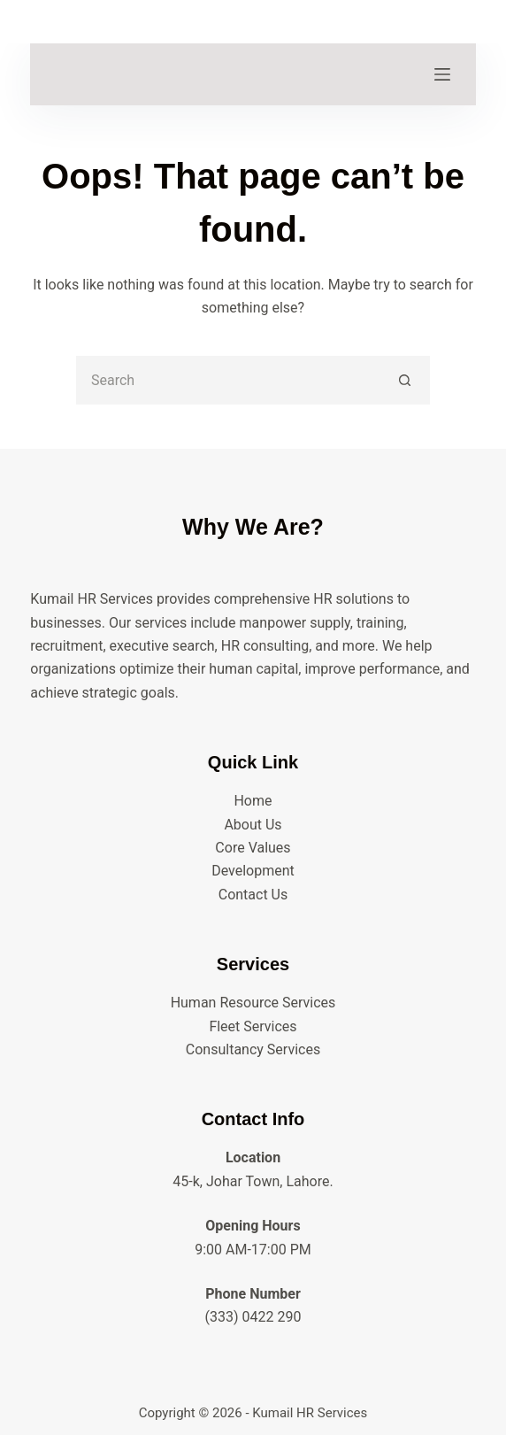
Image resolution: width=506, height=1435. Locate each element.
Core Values (252, 847)
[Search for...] (228, 380)
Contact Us (253, 894)
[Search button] (405, 380)
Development (253, 870)
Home (253, 800)
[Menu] (442, 74)
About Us (252, 824)
